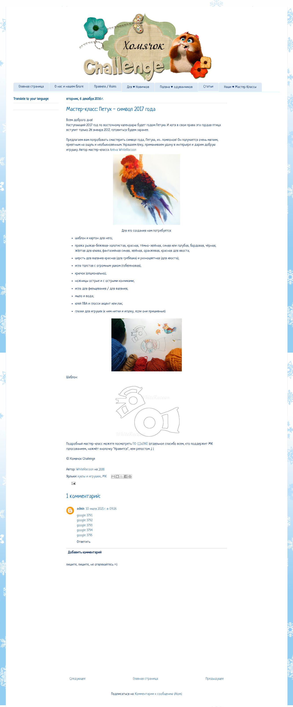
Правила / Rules (105, 87)
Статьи (208, 87)
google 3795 (84, 535)
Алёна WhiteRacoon (123, 150)
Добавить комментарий (84, 552)
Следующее (77, 679)
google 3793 (84, 525)
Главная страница (31, 87)
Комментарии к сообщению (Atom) (158, 694)
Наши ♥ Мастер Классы (240, 87)
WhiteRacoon (85, 469)
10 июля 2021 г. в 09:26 (101, 509)
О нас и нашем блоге (69, 87)
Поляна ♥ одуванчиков (176, 87)
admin (80, 509)
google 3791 (84, 515)
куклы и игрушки (89, 476)
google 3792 (84, 520)
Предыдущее (215, 679)
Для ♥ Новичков (138, 87)
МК (104, 476)
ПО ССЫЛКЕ (140, 444)
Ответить (83, 542)
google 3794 (84, 530)
